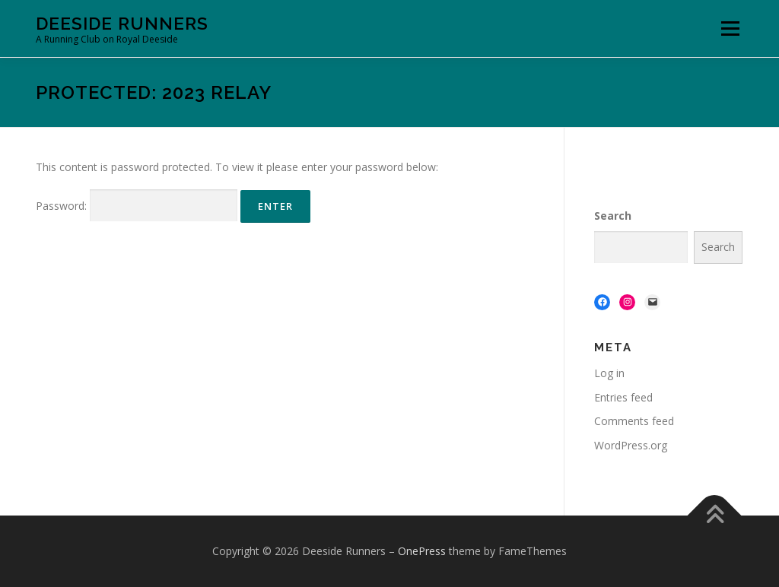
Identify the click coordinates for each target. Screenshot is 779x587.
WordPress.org (630, 445)
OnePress (422, 551)
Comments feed (634, 421)
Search (612, 215)
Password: (136, 205)
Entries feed (623, 397)
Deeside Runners (122, 23)
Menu (730, 28)
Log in (609, 373)
